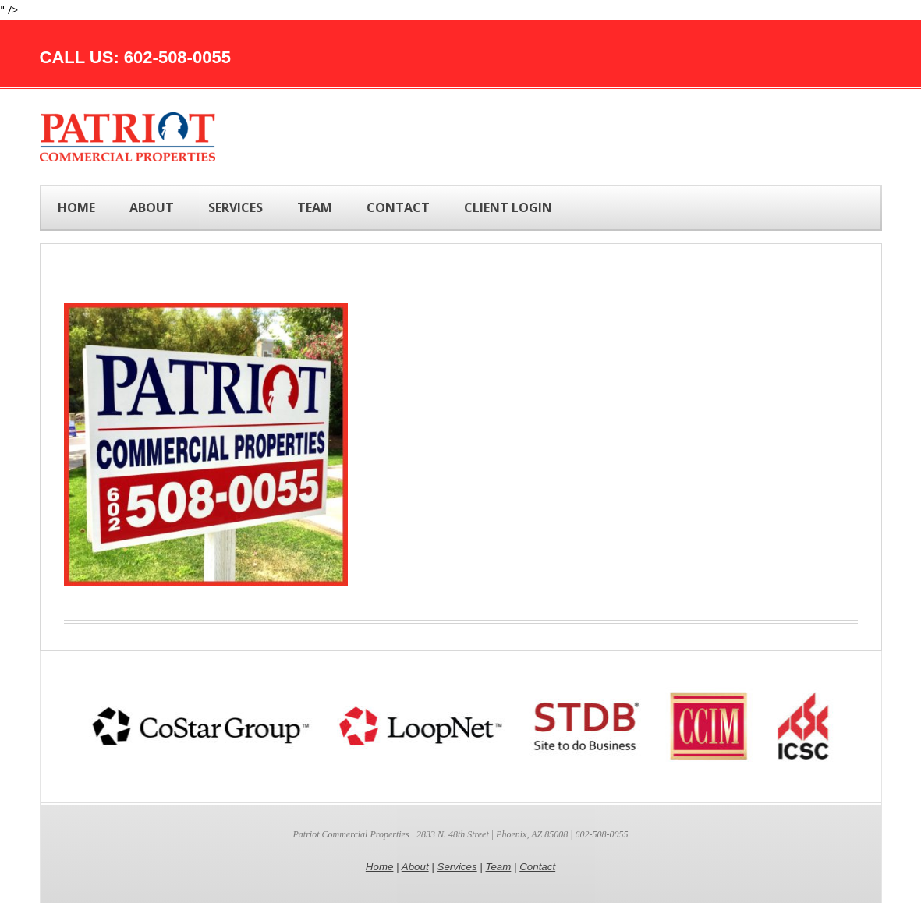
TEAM (314, 207)
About (415, 867)
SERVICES (235, 207)
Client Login (508, 207)
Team (498, 867)
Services (457, 867)
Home (76, 207)
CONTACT (398, 207)
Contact (537, 867)
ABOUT (151, 207)
